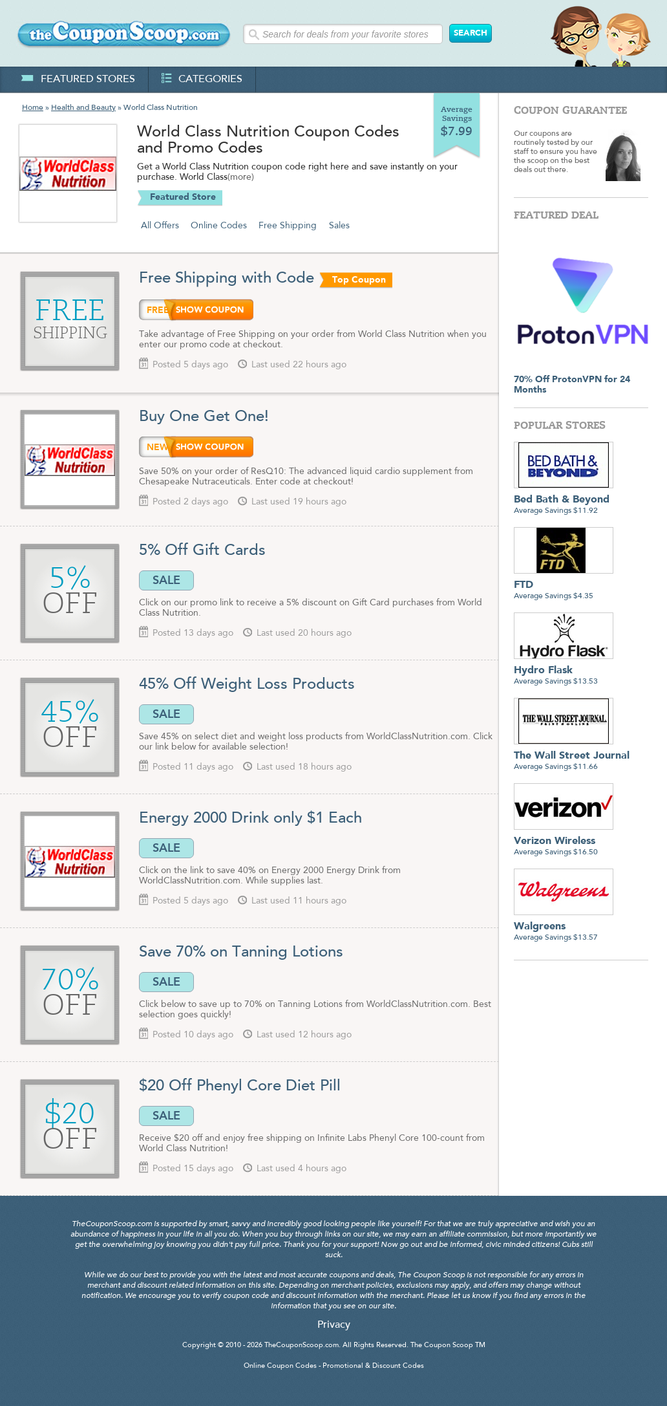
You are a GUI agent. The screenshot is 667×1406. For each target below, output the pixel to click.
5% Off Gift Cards (204, 551)
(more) (241, 177)
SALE (166, 580)
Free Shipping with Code (226, 279)
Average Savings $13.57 (563, 927)
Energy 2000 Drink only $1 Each (250, 819)
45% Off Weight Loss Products (247, 685)
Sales (339, 225)
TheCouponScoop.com (301, 1345)
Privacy (333, 1325)
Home (32, 108)
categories (202, 79)
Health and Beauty (83, 108)
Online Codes (219, 225)
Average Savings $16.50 (563, 841)
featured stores (78, 79)
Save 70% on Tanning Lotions (241, 952)
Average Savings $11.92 (563, 500)
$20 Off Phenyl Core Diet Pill (242, 1086)
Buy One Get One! (204, 417)
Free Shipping (288, 225)
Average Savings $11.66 (572, 756)
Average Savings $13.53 (563, 671)
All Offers (160, 225)
